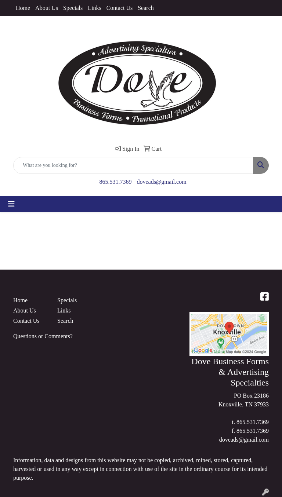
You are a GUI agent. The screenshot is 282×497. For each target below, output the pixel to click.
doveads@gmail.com (161, 182)
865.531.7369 (115, 182)
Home (23, 8)
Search (146, 8)
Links (94, 8)
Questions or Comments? (43, 336)
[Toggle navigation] (11, 204)
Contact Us (119, 8)
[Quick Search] (133, 165)
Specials (73, 8)
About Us (46, 8)
